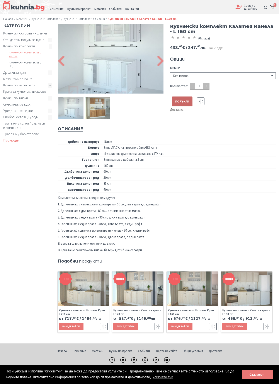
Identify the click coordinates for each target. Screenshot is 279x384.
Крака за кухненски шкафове (24, 91)
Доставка (177, 110)
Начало (62, 351)
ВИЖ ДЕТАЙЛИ (71, 326)
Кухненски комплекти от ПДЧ (26, 64)
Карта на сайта (166, 351)
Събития (144, 351)
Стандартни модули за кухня (23, 40)
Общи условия (193, 351)
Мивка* (175, 68)
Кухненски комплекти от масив (26, 54)
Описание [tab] (70, 128)
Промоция (11, 140)
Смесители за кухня (17, 104)
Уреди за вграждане (18, 110)
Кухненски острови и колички (25, 33)
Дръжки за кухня (15, 72)
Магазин (97, 351)
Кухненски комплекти (19, 46)
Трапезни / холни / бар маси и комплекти (24, 125)
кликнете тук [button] (163, 377)
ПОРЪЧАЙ (182, 101)
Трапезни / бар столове (21, 134)
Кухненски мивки (15, 98)
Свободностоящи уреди (21, 117)
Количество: (179, 86)
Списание (79, 351)
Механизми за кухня (17, 79)
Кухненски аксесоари (19, 85)
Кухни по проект (121, 351)
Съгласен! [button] (257, 374)
